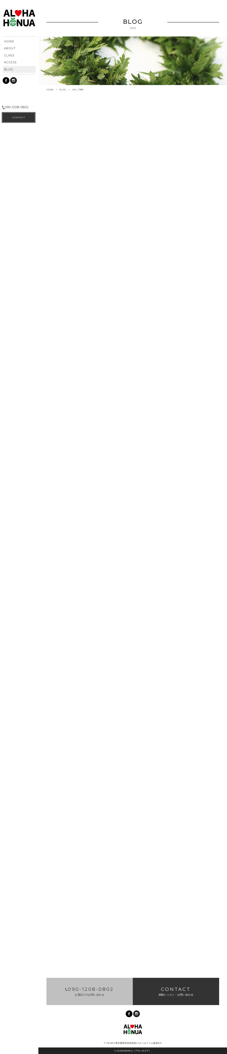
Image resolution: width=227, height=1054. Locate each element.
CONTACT (18, 1044)
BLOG (62, 89)
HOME (50, 89)
